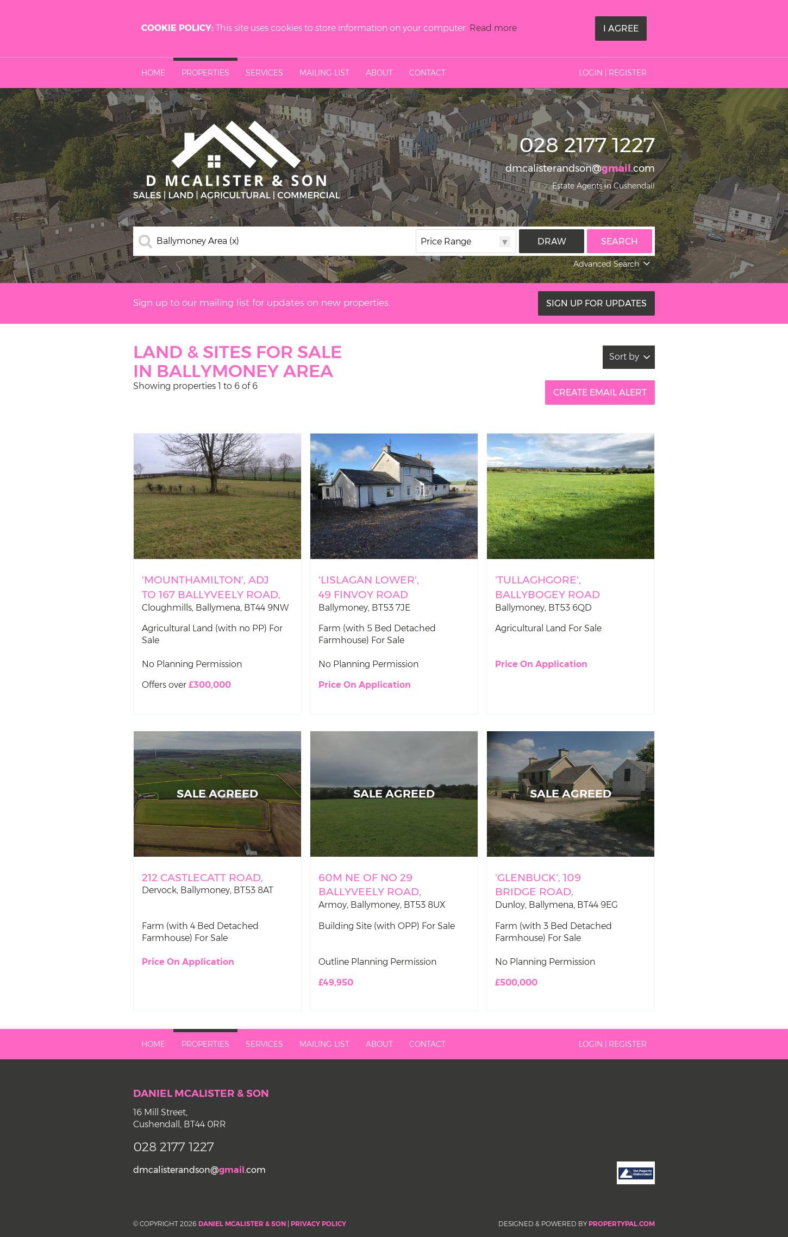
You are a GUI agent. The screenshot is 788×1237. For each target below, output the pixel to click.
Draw (551, 241)
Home (153, 73)
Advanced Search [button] (612, 264)
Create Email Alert (600, 392)
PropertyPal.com (622, 1224)
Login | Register (613, 73)
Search (619, 241)
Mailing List (324, 73)
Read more (493, 28)
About (379, 73)
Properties (205, 73)
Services (264, 73)
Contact (427, 73)
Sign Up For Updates (596, 303)
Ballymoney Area (198, 241)
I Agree (621, 28)
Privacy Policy (318, 1224)
